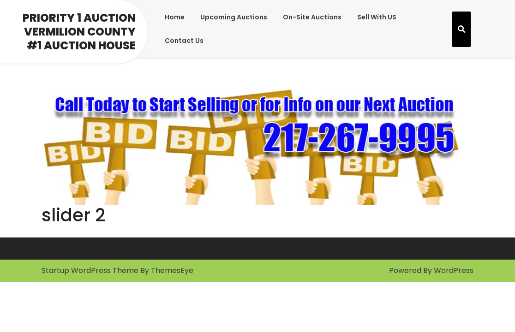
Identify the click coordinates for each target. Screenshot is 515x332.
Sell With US (376, 17)
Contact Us (184, 40)
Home (175, 17)
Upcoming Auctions (233, 17)
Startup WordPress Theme (90, 270)
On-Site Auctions (312, 17)
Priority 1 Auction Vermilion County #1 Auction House (79, 31)
